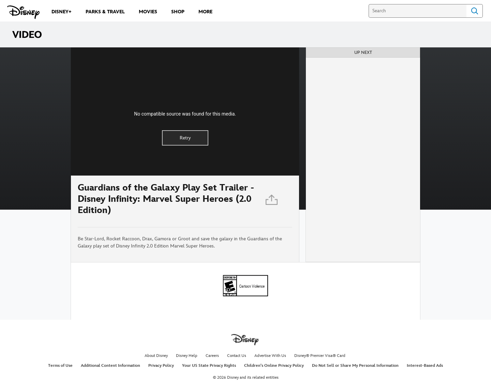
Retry (185, 138)
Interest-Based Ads (425, 365)
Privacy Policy (161, 365)
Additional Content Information (110, 365)
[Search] (417, 11)
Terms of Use (60, 365)
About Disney (156, 355)
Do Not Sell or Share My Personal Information (355, 365)
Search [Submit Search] (475, 11)
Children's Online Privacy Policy (274, 365)
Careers (212, 355)
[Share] (272, 201)
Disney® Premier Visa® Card (319, 355)
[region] (185, 111)
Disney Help (186, 355)
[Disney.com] (23, 12)
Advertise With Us (270, 355)
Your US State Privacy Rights (209, 365)
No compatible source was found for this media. (185, 114)
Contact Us (236, 355)
